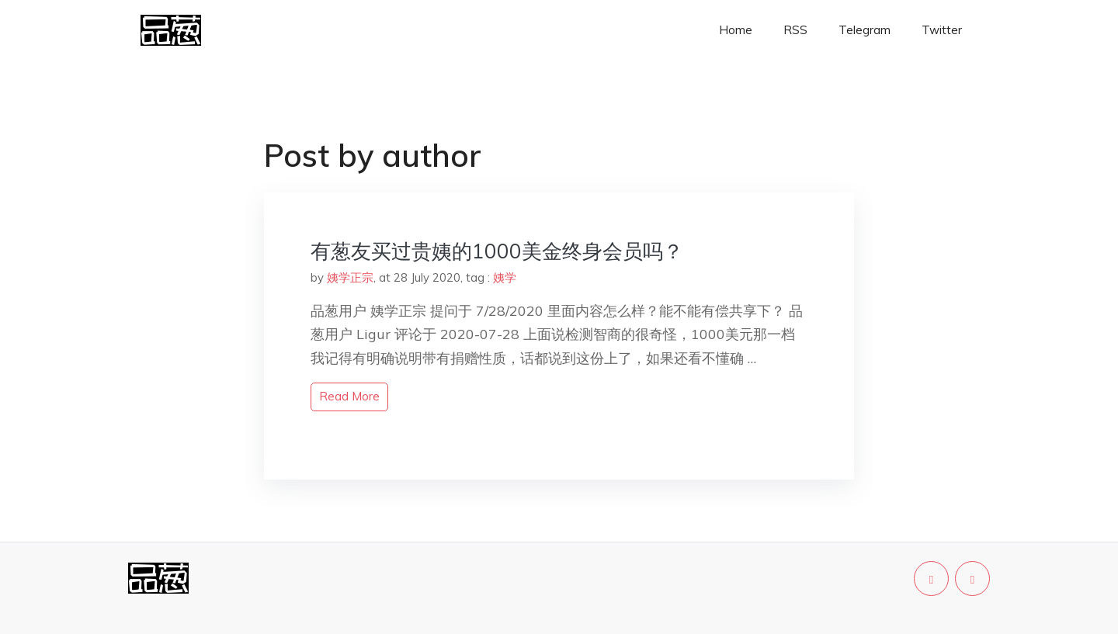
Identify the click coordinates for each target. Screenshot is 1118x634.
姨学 (504, 277)
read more (349, 396)
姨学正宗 (350, 277)
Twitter (942, 30)
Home (735, 30)
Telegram (864, 30)
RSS (795, 30)
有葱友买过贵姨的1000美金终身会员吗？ (497, 251)
